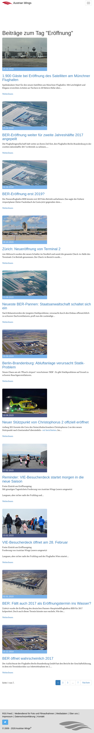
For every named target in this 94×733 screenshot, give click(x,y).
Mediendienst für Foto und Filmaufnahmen (34, 713)
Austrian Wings (16, 3)
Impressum (7, 716)
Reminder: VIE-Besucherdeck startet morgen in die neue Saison (43, 479)
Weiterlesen (7, 93)
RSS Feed (7, 713)
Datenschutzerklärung (25, 716)
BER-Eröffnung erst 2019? (23, 194)
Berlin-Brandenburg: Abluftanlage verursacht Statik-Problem (43, 365)
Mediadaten (61, 713)
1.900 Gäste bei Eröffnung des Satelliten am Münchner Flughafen (46, 78)
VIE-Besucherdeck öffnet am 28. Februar (35, 542)
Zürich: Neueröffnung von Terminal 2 (31, 249)
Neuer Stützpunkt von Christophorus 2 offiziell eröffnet (45, 422)
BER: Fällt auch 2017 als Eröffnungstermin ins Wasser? (46, 603)
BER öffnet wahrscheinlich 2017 (27, 658)
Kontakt (40, 716)
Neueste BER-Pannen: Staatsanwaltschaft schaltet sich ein (46, 306)
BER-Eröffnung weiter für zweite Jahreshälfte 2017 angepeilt (42, 137)
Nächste (86, 682)
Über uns (73, 713)
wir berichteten (49, 430)
